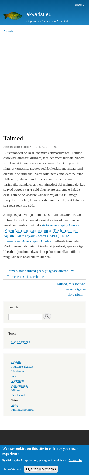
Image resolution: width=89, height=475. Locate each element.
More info (75, 462)
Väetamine (17, 380)
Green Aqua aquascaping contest (28, 230)
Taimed (15, 400)
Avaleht (8, 31)
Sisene (79, 4)
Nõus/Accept (12, 471)
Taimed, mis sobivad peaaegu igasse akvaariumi (40, 271)
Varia (14, 404)
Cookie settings (20, 341)
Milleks (16, 390)
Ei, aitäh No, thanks (41, 471)
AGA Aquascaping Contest (61, 225)
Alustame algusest (22, 366)
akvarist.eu (38, 14)
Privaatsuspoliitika (22, 409)
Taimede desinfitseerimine (25, 277)
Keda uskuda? (19, 385)
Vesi (14, 376)
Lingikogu (17, 371)
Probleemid (18, 395)
